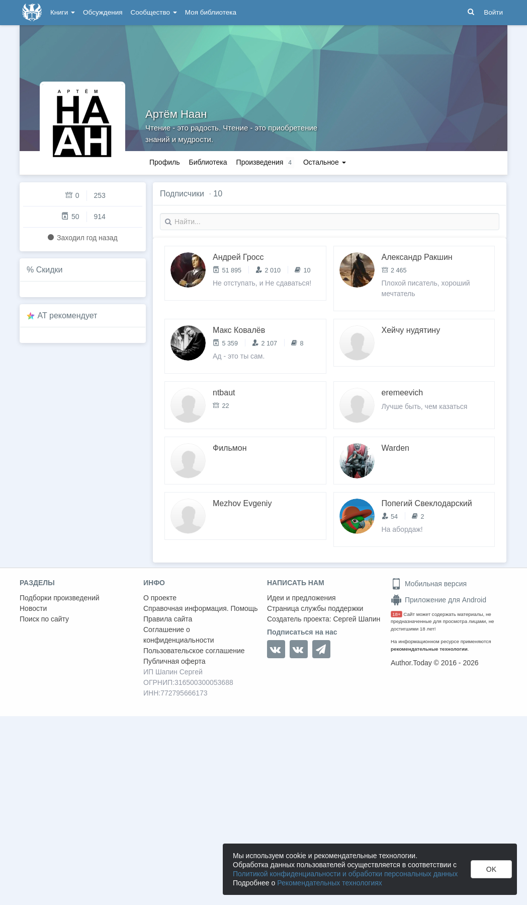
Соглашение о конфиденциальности (178, 634)
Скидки (49, 269)
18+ (396, 614)
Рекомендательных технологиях (329, 883)
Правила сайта (167, 619)
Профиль (164, 162)
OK (491, 869)
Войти (493, 12)
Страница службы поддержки (315, 608)
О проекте (160, 598)
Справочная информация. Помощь (200, 608)
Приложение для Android (438, 599)
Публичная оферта (174, 661)
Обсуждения (102, 12)
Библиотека (208, 162)
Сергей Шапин (356, 619)
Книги (62, 12)
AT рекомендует (68, 315)
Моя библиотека (210, 12)
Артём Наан (176, 114)
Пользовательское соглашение (194, 651)
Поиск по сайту (44, 619)
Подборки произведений (60, 598)
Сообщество (154, 12)
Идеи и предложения (301, 598)
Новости (33, 608)
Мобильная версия (429, 583)
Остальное (324, 162)
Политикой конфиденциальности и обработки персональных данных (345, 874)
